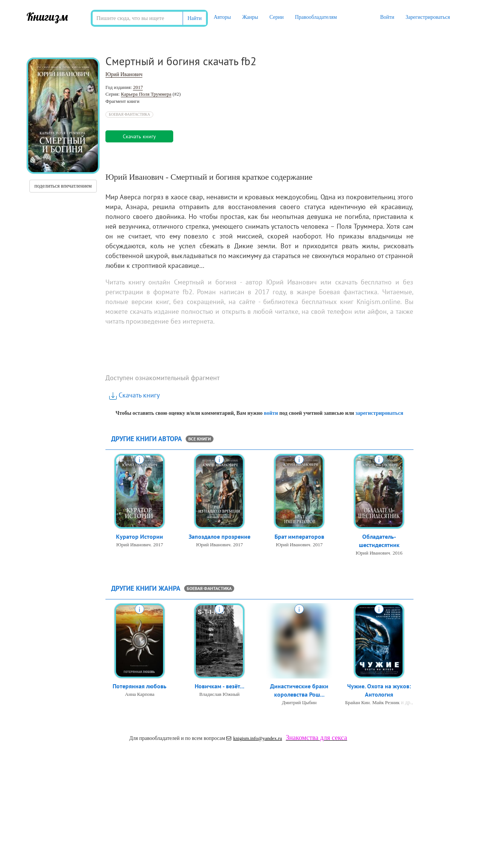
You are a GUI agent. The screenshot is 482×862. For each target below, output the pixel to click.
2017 (138, 87)
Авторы (222, 17)
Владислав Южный (219, 694)
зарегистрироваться (379, 413)
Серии (276, 17)
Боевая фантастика (129, 114)
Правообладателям (316, 17)
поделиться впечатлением (63, 186)
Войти (387, 17)
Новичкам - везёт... (219, 686)
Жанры (250, 17)
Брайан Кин (357, 703)
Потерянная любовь (139, 686)
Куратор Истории (139, 537)
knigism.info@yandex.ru (254, 738)
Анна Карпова (139, 694)
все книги (199, 439)
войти (271, 413)
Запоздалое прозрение (219, 537)
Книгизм (47, 16)
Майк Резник (386, 703)
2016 (398, 553)
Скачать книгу (134, 395)
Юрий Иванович (123, 74)
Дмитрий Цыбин (299, 703)
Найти (194, 18)
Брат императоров (299, 537)
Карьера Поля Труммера (146, 94)
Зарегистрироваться (428, 17)
